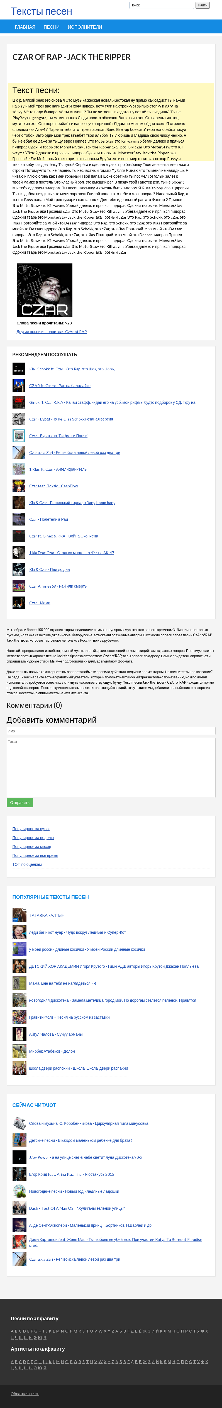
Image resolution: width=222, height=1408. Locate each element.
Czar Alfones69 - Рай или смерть (58, 586)
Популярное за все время (35, 855)
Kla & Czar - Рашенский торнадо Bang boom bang (72, 502)
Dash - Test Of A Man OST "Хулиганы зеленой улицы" (77, 1208)
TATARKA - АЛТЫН (47, 915)
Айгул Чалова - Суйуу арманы (56, 1034)
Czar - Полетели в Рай (48, 519)
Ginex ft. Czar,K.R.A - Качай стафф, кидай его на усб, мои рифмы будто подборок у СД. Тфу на (112, 402)
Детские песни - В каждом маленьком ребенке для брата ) (80, 1140)
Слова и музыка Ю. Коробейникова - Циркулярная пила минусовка (88, 1123)
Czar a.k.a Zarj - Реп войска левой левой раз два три (74, 452)
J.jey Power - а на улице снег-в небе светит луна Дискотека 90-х (85, 1157)
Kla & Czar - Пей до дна (49, 569)
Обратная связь (25, 1393)
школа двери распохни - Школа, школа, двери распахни (78, 1068)
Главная (25, 27)
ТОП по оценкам (27, 864)
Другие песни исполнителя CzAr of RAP (52, 331)
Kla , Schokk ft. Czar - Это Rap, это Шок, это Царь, (72, 368)
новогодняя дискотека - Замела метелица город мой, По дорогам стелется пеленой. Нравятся (112, 1000)
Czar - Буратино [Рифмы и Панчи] (59, 435)
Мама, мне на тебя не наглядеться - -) (62, 983)
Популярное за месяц (32, 846)
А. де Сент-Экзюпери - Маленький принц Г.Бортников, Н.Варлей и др (90, 1225)
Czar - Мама (39, 602)
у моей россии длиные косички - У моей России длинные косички (87, 949)
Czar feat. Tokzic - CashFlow (53, 485)
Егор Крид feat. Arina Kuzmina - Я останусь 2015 (71, 1174)
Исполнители (85, 27)
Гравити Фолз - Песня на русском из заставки (69, 1017)
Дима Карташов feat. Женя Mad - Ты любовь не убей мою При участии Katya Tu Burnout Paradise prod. (116, 1242)
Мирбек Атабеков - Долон (52, 1051)
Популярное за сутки (31, 828)
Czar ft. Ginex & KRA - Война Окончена (63, 536)
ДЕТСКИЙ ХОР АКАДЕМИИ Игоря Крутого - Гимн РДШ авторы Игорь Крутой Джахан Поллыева (114, 966)
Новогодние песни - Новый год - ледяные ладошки (74, 1191)
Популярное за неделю (33, 837)
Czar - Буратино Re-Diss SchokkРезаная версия (71, 419)
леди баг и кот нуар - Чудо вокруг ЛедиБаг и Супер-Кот (77, 932)
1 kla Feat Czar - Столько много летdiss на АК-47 (71, 552)
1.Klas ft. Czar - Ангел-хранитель (58, 469)
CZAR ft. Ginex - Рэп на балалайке (60, 385)
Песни (52, 27)
